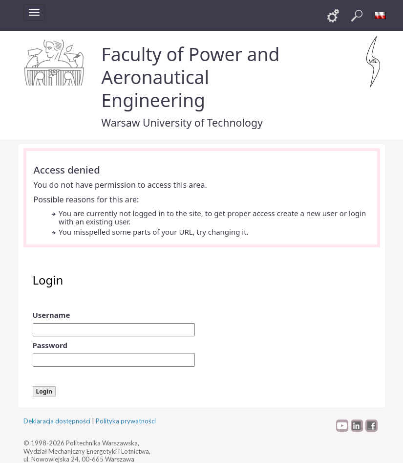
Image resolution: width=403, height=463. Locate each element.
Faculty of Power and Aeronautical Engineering (190, 77)
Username (51, 315)
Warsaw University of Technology (182, 122)
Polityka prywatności (126, 421)
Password (50, 345)
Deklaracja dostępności (56, 421)
